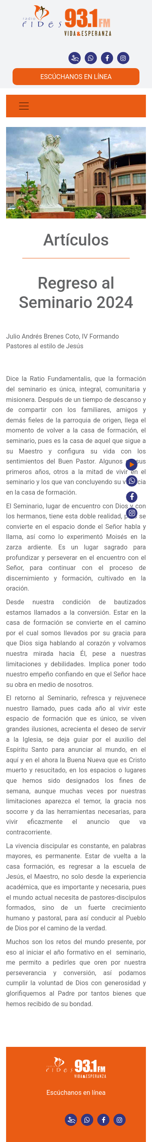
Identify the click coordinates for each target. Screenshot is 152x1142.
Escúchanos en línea (76, 1092)
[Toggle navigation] (24, 106)
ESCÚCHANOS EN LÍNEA (75, 77)
